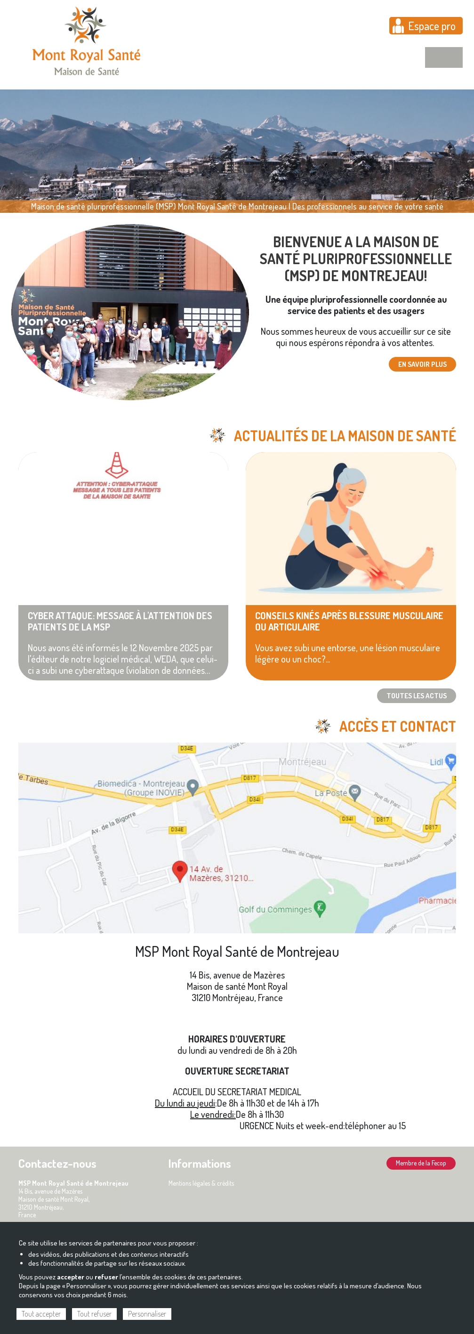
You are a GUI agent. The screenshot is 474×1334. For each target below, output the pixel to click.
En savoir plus (422, 364)
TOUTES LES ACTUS (416, 695)
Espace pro (432, 25)
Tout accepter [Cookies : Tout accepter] (41, 1313)
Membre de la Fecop (421, 1163)
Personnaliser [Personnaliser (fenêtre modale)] (147, 1313)
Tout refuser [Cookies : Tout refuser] (94, 1313)
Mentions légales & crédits (201, 1183)
